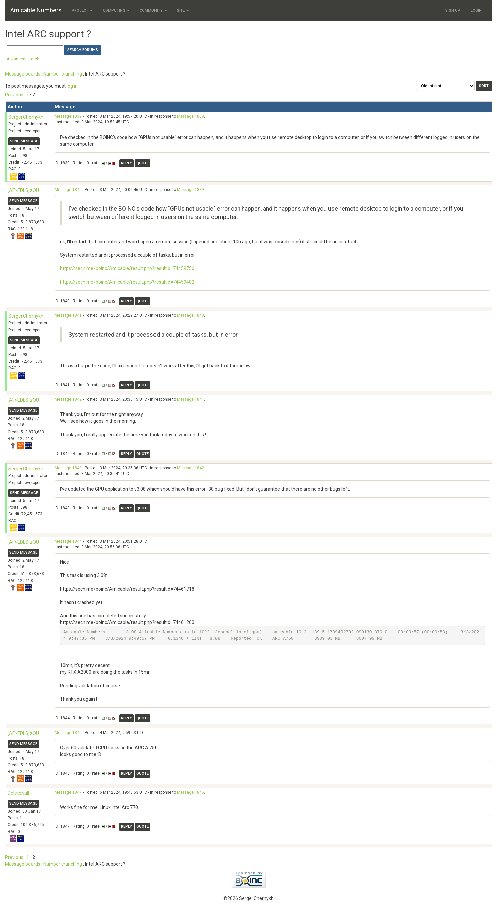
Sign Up (452, 10)
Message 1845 (68, 732)
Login (476, 10)
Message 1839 (68, 116)
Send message (24, 141)
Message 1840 (68, 189)
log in (72, 86)
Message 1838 (190, 116)
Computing (116, 10)
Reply (126, 163)
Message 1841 (68, 315)
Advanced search (23, 59)
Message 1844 (68, 541)
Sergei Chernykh (25, 117)
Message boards (22, 74)
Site (183, 10)
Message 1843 (68, 468)
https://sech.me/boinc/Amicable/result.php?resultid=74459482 (127, 282)
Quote (142, 163)
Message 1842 (68, 399)
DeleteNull (18, 793)
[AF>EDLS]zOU (23, 190)
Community (153, 10)
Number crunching (62, 74)
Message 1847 (68, 792)
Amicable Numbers (36, 10)
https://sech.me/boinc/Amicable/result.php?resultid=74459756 (127, 268)
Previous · (15, 94)
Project (82, 10)
